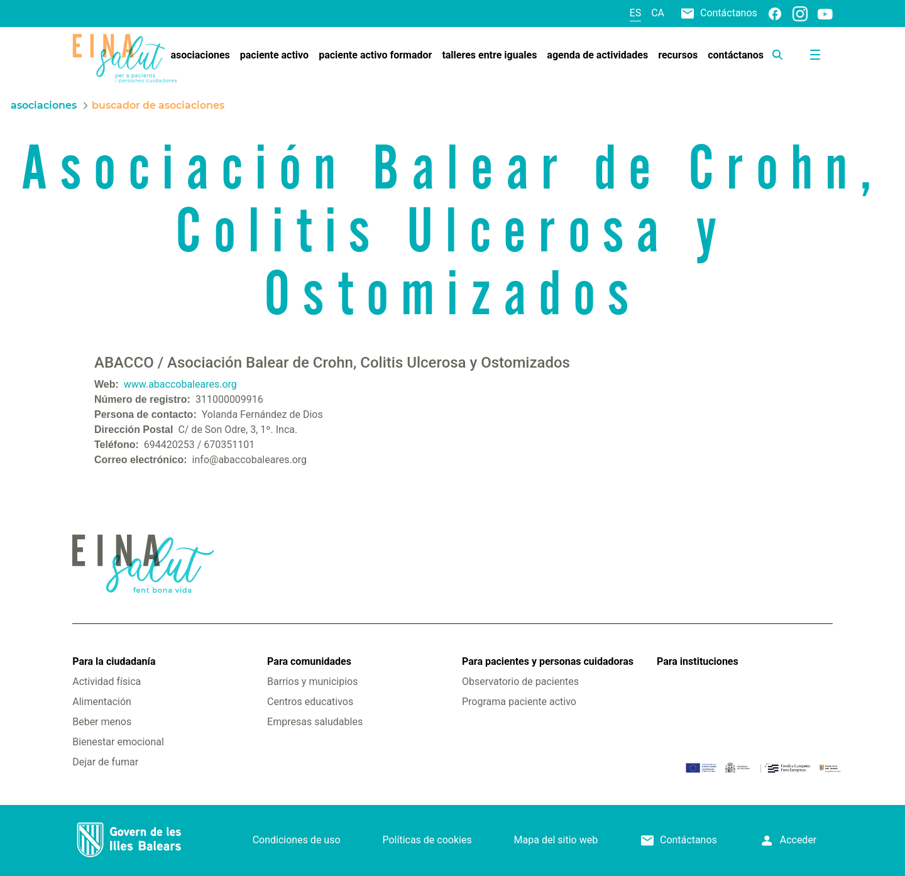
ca (657, 13)
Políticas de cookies (426, 840)
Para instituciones (697, 661)
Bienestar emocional (118, 742)
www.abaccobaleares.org (180, 384)
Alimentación (101, 702)
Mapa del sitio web (556, 840)
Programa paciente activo (519, 702)
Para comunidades (309, 661)
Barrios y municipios (312, 681)
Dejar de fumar (105, 762)
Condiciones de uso (297, 840)
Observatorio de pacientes (520, 681)
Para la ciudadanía (113, 661)
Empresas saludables (315, 722)
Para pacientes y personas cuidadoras (548, 661)
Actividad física (106, 681)
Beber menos (101, 722)
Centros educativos (310, 702)
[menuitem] (199, 55)
